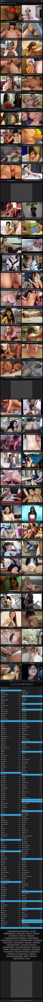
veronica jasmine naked (18, 942)
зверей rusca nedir (26, 949)
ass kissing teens (30, 935)
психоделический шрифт (33, 938)
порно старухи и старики (8, 947)
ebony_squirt (33, 931)
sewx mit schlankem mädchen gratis (22, 947)
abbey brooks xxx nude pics (19, 958)
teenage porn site (33, 956)
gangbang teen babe (35, 951)
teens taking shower (37, 940)
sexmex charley (28, 942)
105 (26, 684)
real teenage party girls (8, 951)
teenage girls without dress (15, 949)
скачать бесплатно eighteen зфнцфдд (14, 956)
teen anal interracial (36, 949)
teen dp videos (36, 933)
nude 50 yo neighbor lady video (25, 940)
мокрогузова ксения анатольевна (22, 951)
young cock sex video (7, 942)
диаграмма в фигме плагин (9, 933)
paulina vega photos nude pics (13, 944)
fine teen (16, 940)
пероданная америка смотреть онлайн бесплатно (18, 931)
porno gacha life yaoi (13, 935)
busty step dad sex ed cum (22, 954)
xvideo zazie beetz (21, 933)
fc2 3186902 (5, 949)
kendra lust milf (22, 935)
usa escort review (24, 944)
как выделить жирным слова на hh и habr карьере (15, 938)
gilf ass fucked (33, 944)
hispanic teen (29, 933)
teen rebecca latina (11, 954)
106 (29, 684)
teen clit (28, 958)
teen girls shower (36, 942)
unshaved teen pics (36, 947)
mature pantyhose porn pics (7, 940)
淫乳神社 (26, 956)
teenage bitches (32, 954)
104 (23, 684)
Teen (3, 1)
